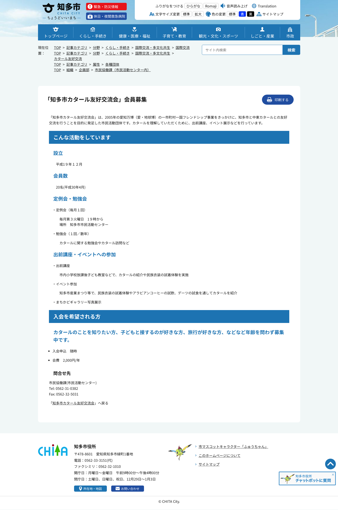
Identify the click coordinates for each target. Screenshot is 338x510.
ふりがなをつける (169, 6)
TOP (57, 47)
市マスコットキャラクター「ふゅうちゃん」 (233, 446)
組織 (69, 69)
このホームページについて (220, 455)
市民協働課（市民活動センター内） (123, 69)
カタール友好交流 (68, 58)
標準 (186, 14)
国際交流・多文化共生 (152, 47)
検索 (291, 50)
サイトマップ (209, 464)
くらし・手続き (117, 47)
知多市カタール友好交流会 (73, 403)
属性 (96, 64)
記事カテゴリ (76, 47)
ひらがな (193, 6)
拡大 (198, 14)
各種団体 (112, 64)
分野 (96, 47)
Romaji (211, 6)
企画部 (84, 69)
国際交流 (183, 47)
